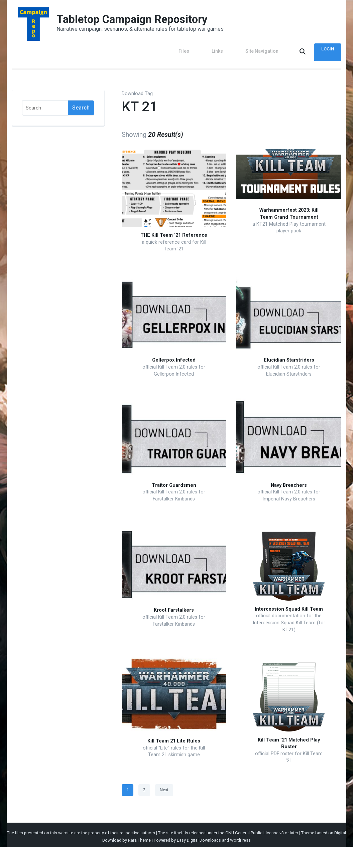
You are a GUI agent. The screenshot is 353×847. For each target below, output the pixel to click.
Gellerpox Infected (174, 357)
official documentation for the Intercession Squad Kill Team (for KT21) (289, 619)
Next (164, 786)
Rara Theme (139, 836)
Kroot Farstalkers (174, 607)
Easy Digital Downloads (199, 836)
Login (325, 49)
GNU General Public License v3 (254, 829)
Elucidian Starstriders (289, 357)
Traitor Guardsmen (174, 481)
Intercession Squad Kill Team (289, 605)
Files (199, 49)
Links (225, 49)
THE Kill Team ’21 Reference (173, 232)
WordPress (240, 836)
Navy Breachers (289, 481)
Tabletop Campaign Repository (138, 19)
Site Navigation (261, 49)
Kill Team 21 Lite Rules (173, 737)
